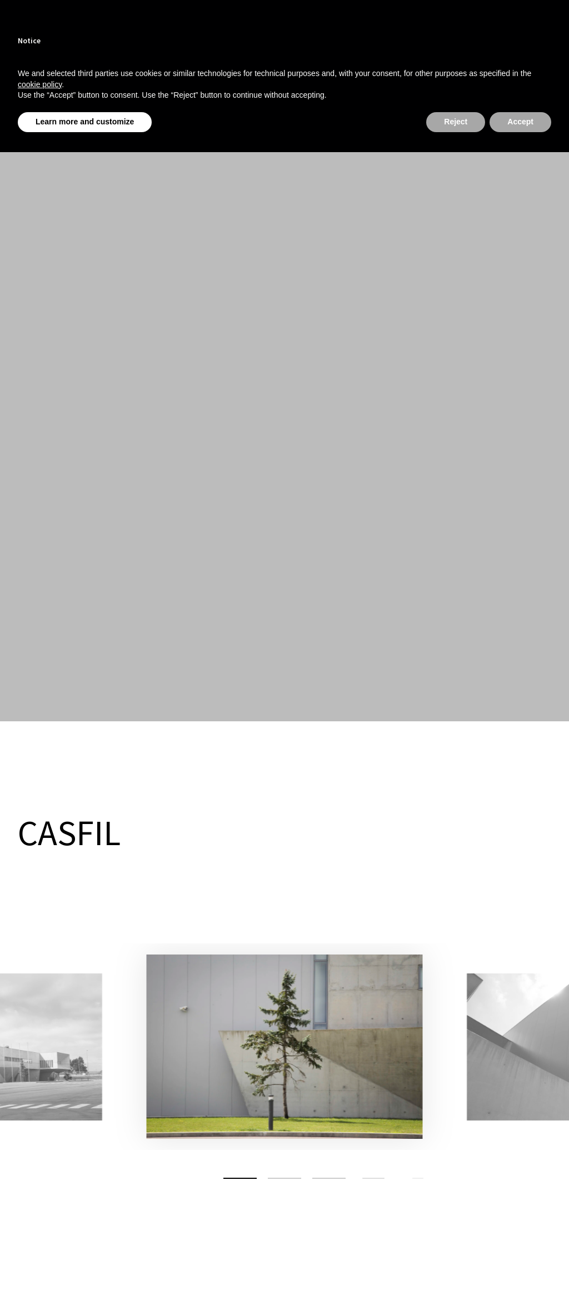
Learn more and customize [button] (85, 121)
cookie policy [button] (40, 84)
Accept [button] (520, 121)
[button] (240, 1178)
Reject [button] (455, 121)
